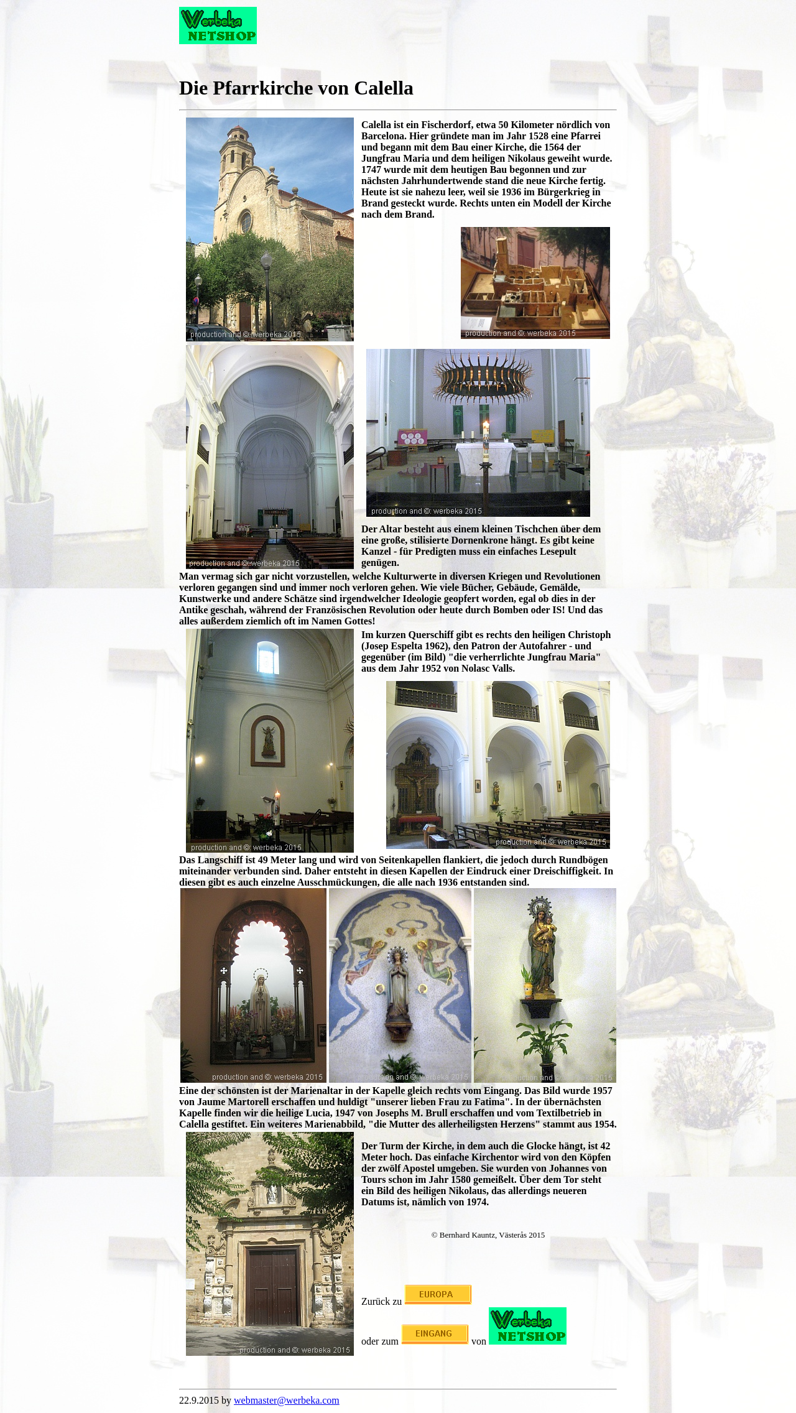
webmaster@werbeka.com (287, 1400)
